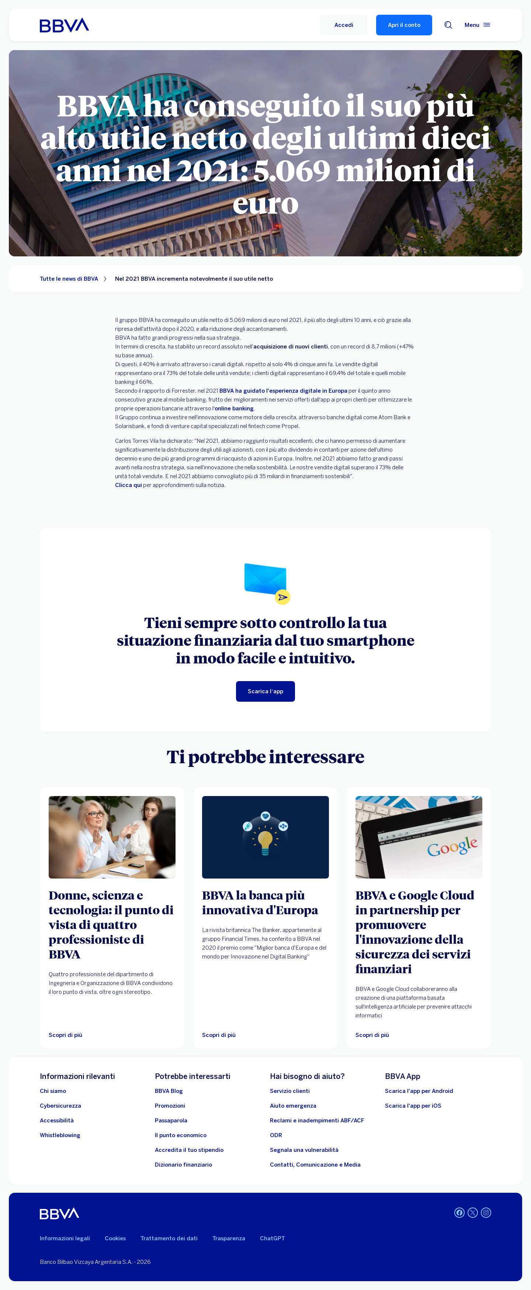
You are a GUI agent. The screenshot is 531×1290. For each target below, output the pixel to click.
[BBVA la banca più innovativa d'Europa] (265, 902)
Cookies (115, 1238)
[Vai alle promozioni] (170, 1105)
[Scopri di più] (265, 837)
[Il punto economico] (180, 1135)
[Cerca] (448, 25)
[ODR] (276, 1135)
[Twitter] (473, 1213)
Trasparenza (228, 1238)
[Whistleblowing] (60, 1135)
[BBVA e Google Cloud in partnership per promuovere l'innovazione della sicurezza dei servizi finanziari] (418, 931)
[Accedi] (343, 25)
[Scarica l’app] (265, 691)
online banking (234, 408)
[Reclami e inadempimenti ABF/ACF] (317, 1120)
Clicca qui (128, 485)
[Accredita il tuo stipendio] (189, 1150)
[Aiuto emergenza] (293, 1105)
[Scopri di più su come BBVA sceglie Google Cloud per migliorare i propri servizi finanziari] (418, 837)
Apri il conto (404, 25)
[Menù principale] (478, 25)
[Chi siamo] (53, 1091)
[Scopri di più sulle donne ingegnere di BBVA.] (112, 837)
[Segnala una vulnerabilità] (304, 1150)
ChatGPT (272, 1238)
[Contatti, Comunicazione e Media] (315, 1164)
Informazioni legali (65, 1238)
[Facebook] (459, 1213)
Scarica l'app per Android (419, 1091)
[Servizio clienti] (290, 1091)
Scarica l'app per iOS (413, 1106)
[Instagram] (486, 1213)
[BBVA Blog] (169, 1091)
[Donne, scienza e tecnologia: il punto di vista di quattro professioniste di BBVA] (112, 924)
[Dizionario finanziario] (183, 1164)
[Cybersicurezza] (60, 1105)
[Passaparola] (171, 1120)
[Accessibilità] (57, 1120)
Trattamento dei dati (169, 1238)
